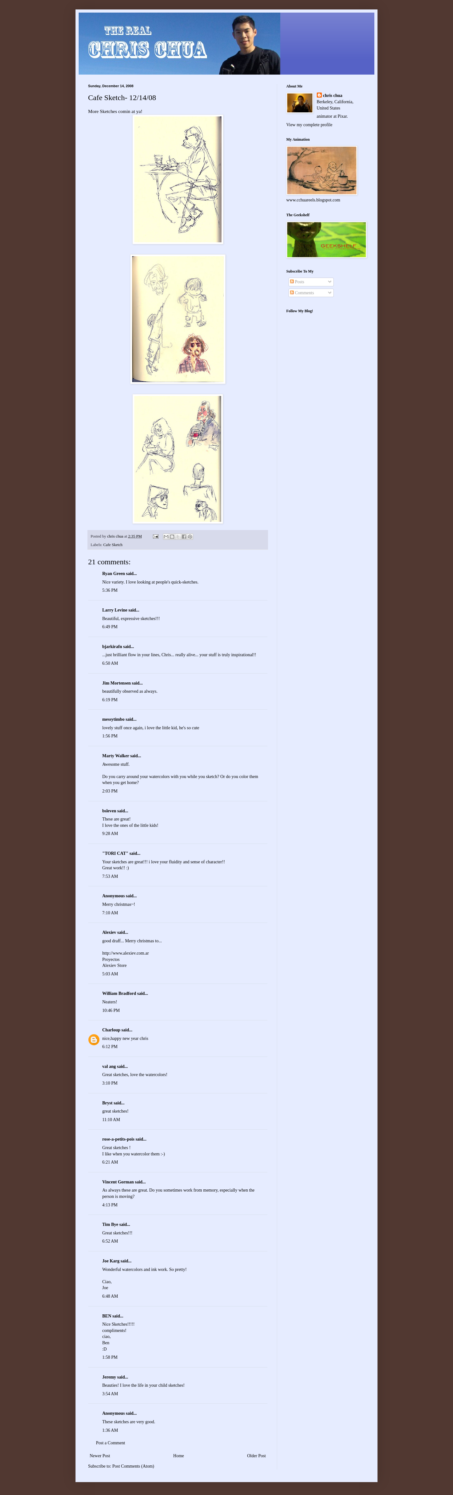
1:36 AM (110, 1430)
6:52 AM (110, 1241)
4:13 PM (110, 1205)
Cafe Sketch (112, 545)
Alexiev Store (114, 965)
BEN (106, 1316)
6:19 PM (110, 699)
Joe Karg (111, 1261)
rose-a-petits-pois (118, 1139)
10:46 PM (111, 1010)
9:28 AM (110, 833)
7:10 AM (110, 913)
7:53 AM (110, 876)
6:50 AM (110, 663)
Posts (297, 281)
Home (178, 1455)
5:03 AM (110, 974)
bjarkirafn (112, 646)
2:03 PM (110, 791)
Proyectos (111, 959)
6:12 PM (110, 1046)
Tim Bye (110, 1224)
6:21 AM (110, 1162)
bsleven (109, 811)
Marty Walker (115, 755)
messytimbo (113, 719)
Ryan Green (113, 573)
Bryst (107, 1103)
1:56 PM (110, 736)
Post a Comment (110, 1443)
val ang (109, 1066)
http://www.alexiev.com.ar (125, 953)
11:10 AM (111, 1119)
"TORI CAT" (115, 853)
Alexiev (109, 932)
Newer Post (100, 1455)
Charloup (111, 1030)
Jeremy (109, 1377)
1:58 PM (110, 1357)
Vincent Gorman (118, 1182)
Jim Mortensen (116, 683)
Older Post (256, 1455)
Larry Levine (114, 610)
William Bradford (119, 993)
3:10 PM (110, 1083)
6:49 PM (110, 626)
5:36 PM (110, 590)
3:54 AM (110, 1393)
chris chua (333, 95)
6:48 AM (110, 1296)
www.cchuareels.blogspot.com (313, 200)
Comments (302, 293)
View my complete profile (309, 124)
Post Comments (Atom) (133, 1466)
